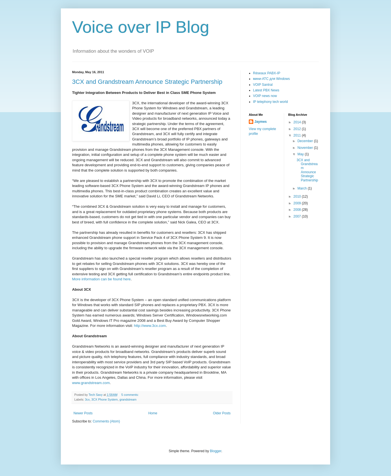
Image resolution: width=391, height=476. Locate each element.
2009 (297, 203)
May (301, 154)
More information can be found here (101, 279)
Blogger (215, 451)
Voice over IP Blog (140, 27)
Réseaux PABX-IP (266, 73)
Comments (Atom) (106, 421)
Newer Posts (83, 413)
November (305, 148)
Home (152, 413)
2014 (297, 122)
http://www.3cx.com (150, 326)
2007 (297, 216)
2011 (297, 135)
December (305, 141)
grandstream (128, 399)
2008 (297, 210)
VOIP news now (265, 96)
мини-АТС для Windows (271, 79)
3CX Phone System (104, 399)
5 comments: (130, 394)
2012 (297, 129)
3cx (87, 399)
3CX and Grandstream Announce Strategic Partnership (147, 81)
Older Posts (222, 413)
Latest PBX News (266, 90)
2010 (297, 196)
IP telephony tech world (270, 102)
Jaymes (260, 122)
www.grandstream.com (91, 383)
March (302, 188)
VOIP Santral (263, 85)
